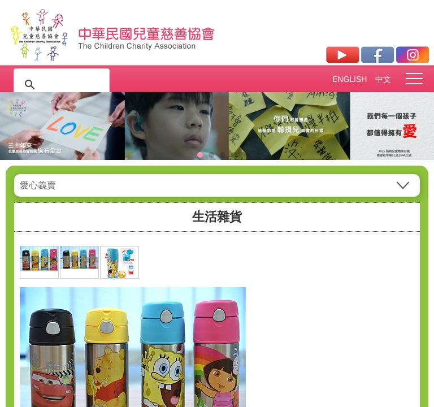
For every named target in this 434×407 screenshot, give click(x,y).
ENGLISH (349, 79)
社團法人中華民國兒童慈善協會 (147, 33)
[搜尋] (60, 85)
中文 (383, 79)
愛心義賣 (38, 185)
